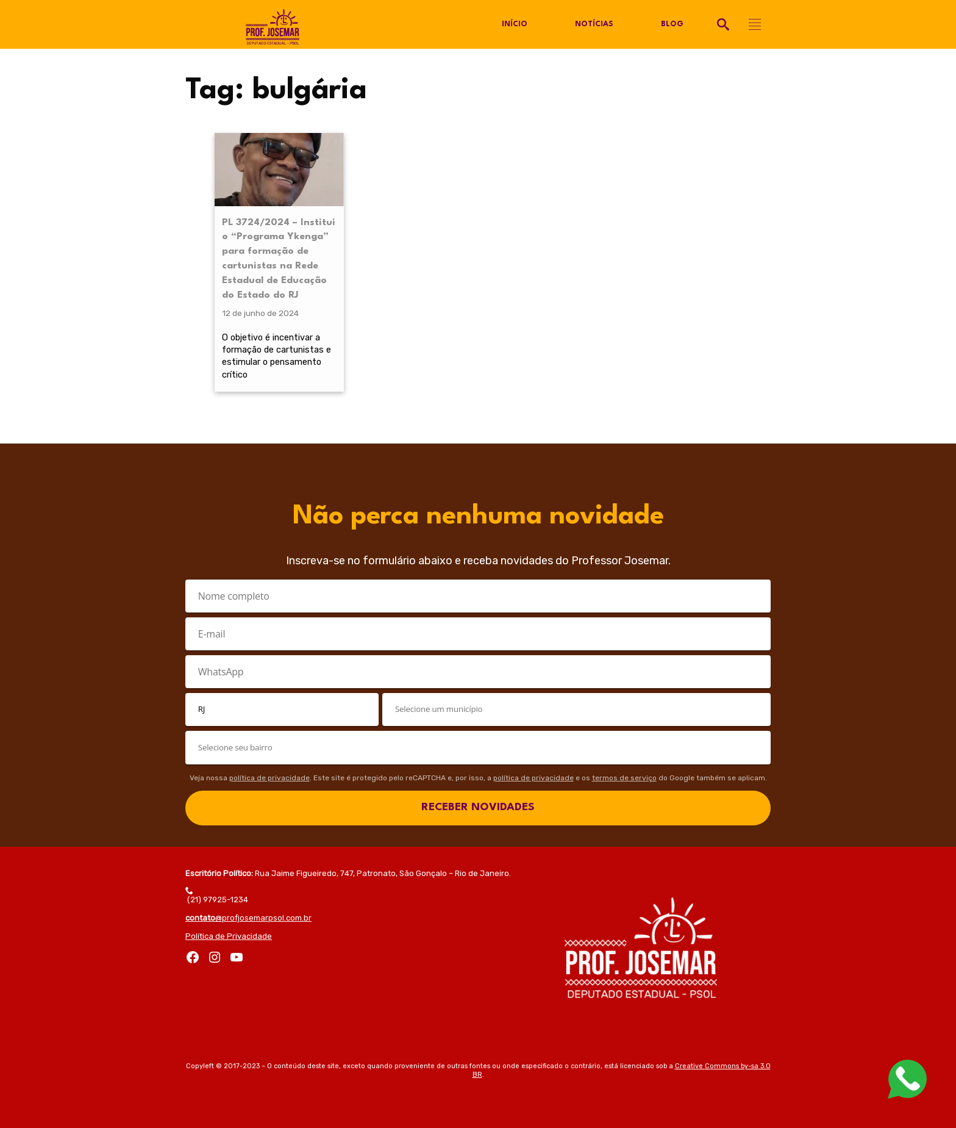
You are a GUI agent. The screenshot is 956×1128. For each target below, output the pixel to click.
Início (514, 24)
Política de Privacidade (228, 936)
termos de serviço (624, 778)
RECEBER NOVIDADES (478, 807)
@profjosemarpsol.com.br (248, 917)
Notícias (594, 24)
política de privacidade (269, 778)
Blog (672, 24)
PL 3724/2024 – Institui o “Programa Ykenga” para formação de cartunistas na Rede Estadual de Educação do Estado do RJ (278, 259)
